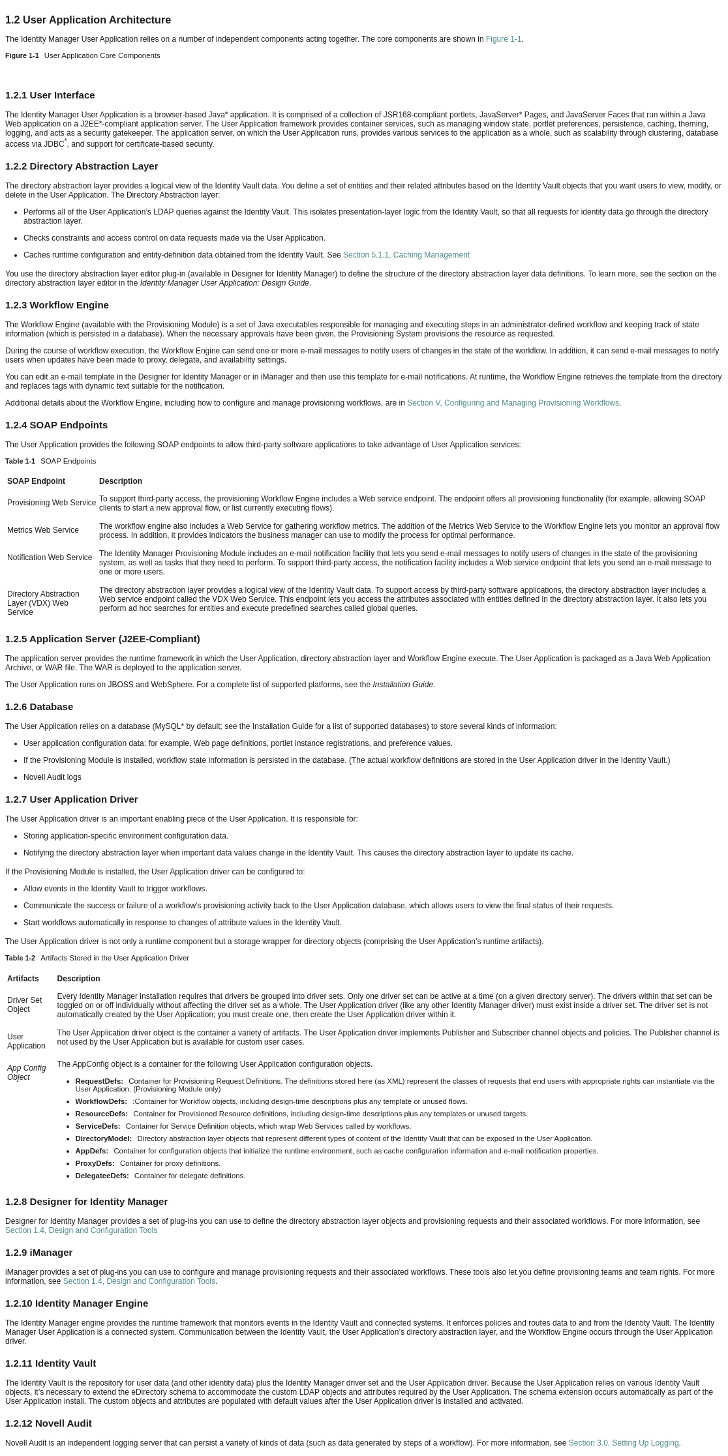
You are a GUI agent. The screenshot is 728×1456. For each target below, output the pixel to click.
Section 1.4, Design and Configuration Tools (81, 1230)
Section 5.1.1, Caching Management (406, 255)
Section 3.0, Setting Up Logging (624, 1443)
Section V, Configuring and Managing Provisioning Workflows (513, 403)
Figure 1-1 (504, 39)
